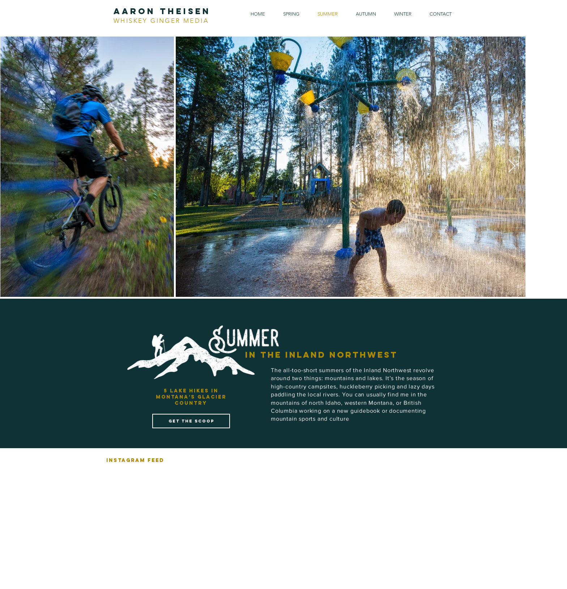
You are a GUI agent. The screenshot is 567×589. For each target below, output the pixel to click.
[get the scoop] (191, 421)
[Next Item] (512, 166)
